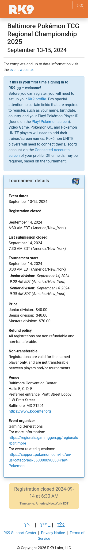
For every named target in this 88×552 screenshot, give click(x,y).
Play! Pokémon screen (50, 121)
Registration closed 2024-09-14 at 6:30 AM (44, 496)
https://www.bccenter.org (30, 411)
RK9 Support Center (20, 533)
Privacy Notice (53, 533)
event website (21, 69)
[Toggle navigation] (78, 5)
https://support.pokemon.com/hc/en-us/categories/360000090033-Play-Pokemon (40, 460)
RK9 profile (37, 99)
